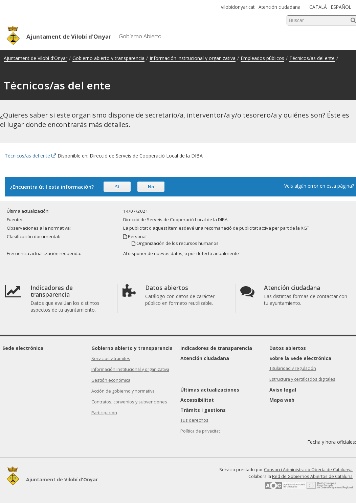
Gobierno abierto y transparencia (108, 58)
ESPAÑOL (341, 7)
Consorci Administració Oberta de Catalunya (308, 470)
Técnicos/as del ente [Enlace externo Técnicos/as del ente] (30, 155)
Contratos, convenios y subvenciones (129, 402)
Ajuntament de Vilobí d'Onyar (35, 58)
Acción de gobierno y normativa (123, 391)
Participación (104, 413)
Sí (117, 187)
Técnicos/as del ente (312, 58)
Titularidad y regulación (292, 368)
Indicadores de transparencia (216, 348)
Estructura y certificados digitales (302, 379)
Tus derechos (194, 420)
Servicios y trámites (110, 358)
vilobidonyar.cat (237, 7)
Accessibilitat (197, 400)
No (151, 187)
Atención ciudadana (280, 7)
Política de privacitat (200, 431)
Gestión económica (110, 380)
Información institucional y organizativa (193, 58)
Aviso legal (282, 389)
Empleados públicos (262, 58)
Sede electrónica (22, 348)
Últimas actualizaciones (209, 389)
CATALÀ (318, 7)
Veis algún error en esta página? (319, 186)
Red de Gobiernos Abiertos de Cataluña (312, 476)
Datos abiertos (287, 348)
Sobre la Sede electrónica (300, 358)
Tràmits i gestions (203, 410)
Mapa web (281, 400)
